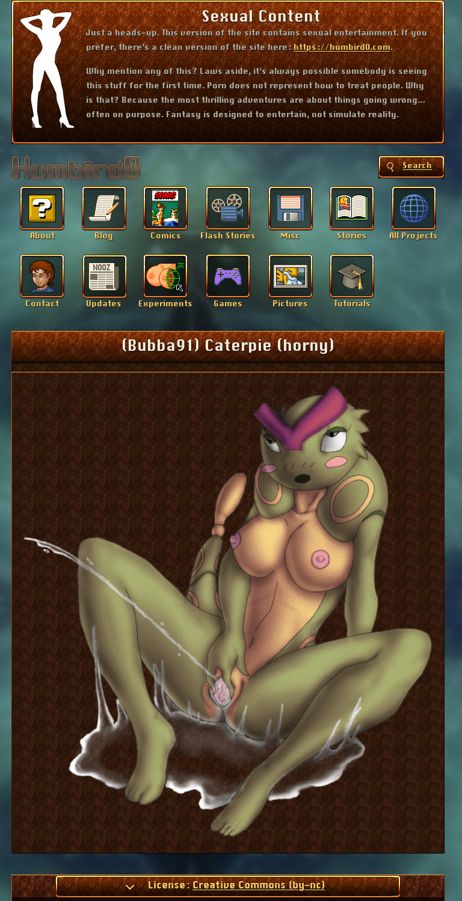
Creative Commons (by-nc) (258, 885)
